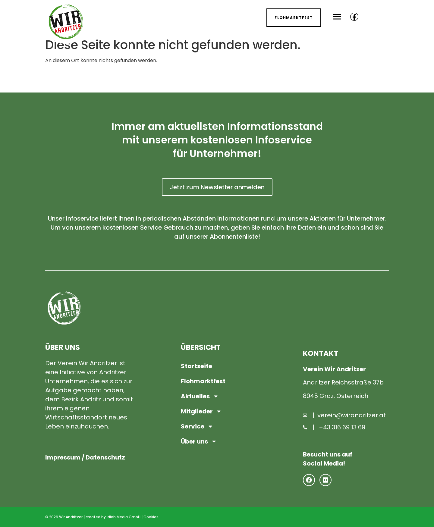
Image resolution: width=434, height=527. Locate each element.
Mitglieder (201, 411)
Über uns (199, 441)
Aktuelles (200, 396)
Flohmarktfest (203, 381)
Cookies (151, 516)
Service (197, 426)
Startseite (196, 366)
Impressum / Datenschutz (85, 457)
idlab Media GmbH (123, 516)
